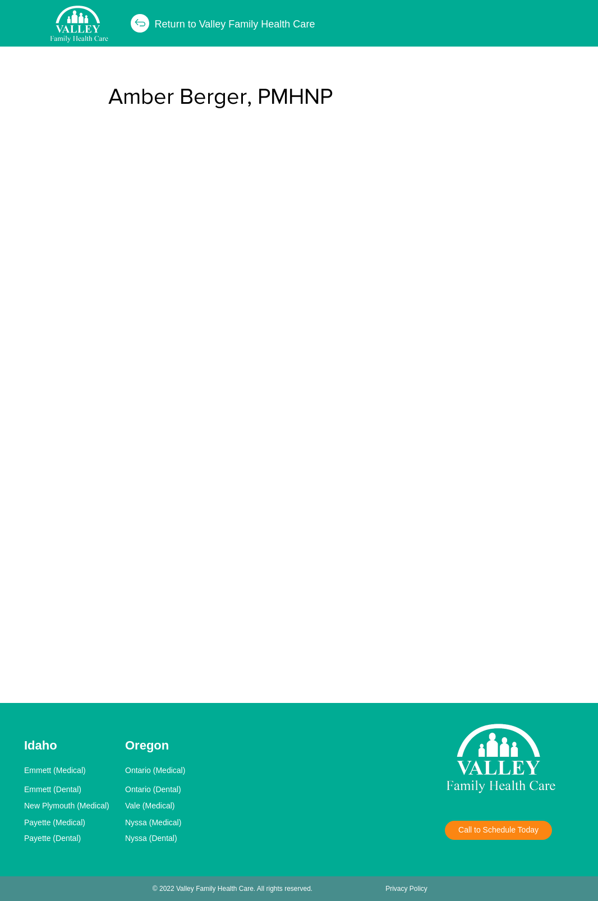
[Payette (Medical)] (71, 822)
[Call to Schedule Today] (498, 830)
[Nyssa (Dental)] (172, 838)
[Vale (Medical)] (172, 805)
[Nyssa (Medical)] (172, 822)
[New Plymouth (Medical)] (71, 805)
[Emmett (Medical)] (71, 770)
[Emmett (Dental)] (71, 789)
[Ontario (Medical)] (172, 770)
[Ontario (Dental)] (172, 789)
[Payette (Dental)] (71, 838)
